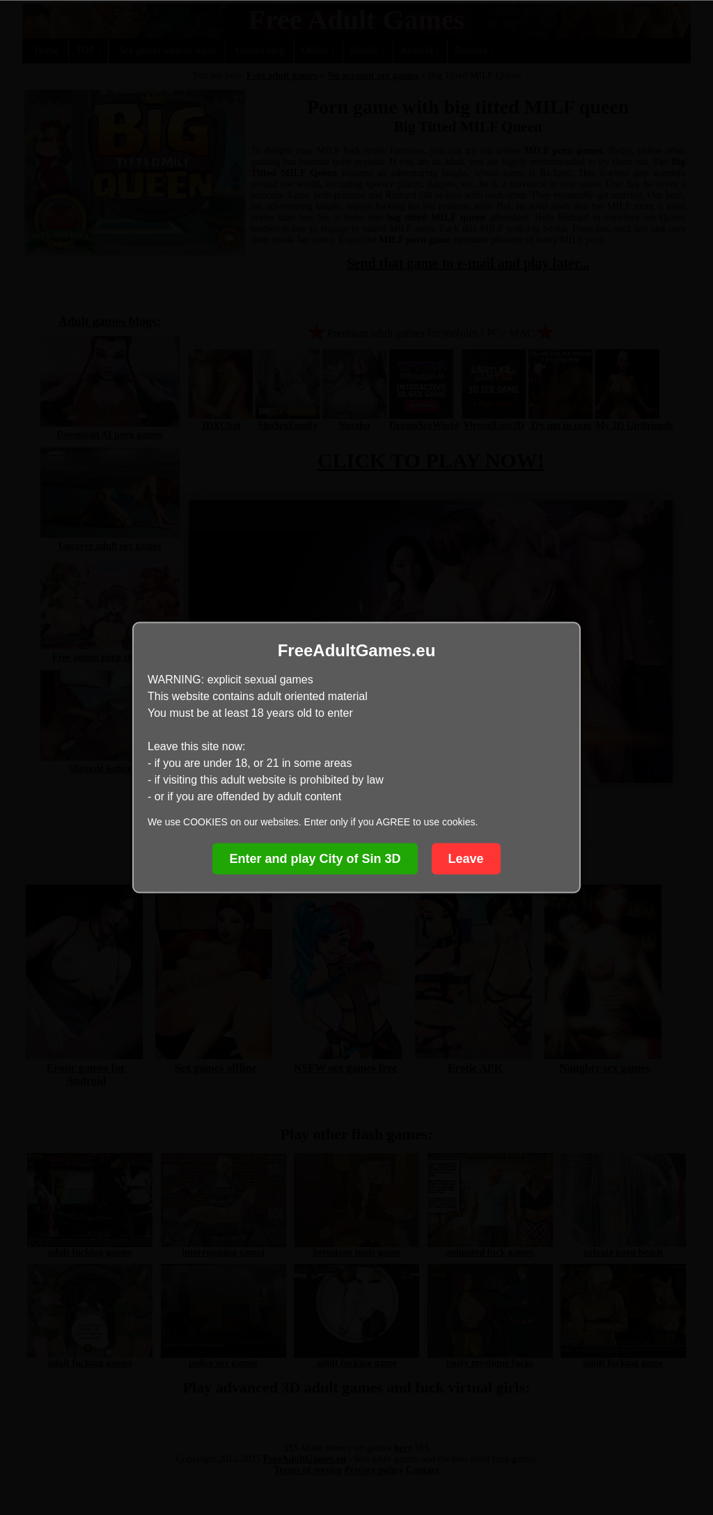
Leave (466, 859)
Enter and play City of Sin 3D (314, 859)
